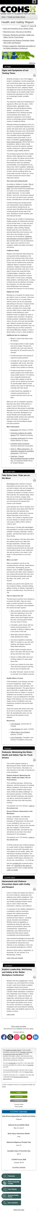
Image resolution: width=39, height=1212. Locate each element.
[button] (19, 73)
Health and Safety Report (16, 17)
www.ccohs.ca (7, 1079)
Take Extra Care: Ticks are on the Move (17, 32)
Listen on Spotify (12, 870)
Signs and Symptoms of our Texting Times (18, 28)
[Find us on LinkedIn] (36, 1037)
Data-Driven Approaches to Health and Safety (18, 1116)
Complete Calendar (18, 1167)
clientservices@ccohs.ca (20, 1077)
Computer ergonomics (18, 438)
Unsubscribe (19, 1100)
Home (3, 17)
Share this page (18, 1210)
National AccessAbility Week (18, 1125)
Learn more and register (15, 958)
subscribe (30, 1065)
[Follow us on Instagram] (17, 1037)
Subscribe (19, 1096)
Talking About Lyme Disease (20, 732)
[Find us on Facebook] (4, 1037)
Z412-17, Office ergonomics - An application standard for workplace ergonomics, (22, 451)
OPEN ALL (32, 63)
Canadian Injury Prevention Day (18, 1151)
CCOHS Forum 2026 (18, 1159)
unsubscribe (12, 1063)
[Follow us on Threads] (10, 1037)
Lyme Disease (15, 724)
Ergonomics (15, 430)
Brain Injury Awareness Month (19, 1133)
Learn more (11, 1014)
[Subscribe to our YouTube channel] (29, 1037)
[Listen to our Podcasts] (23, 1037)
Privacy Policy (29, 1072)
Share (18, 1092)
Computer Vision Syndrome (20, 443)
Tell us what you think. (18, 1026)
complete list (16, 863)
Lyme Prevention (16, 737)
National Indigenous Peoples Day (19, 1142)
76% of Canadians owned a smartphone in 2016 (20, 186)
